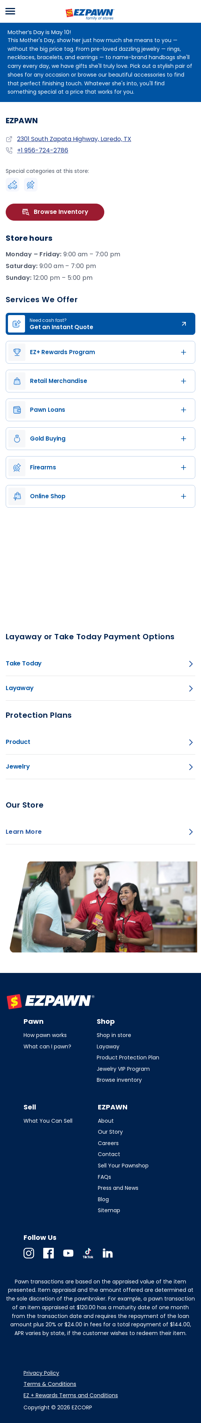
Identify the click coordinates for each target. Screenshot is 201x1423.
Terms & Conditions (50, 1384)
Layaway (108, 1046)
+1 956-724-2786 (42, 150)
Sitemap (109, 1210)
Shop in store (114, 1035)
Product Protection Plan (128, 1057)
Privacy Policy (41, 1373)
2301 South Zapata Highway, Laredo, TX (74, 139)
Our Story (110, 1132)
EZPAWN (77, 20)
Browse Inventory (55, 212)
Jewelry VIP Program (123, 1069)
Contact (109, 1154)
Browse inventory (119, 1080)
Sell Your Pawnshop (123, 1165)
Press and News (118, 1188)
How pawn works (45, 1035)
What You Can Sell (48, 1121)
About (106, 1121)
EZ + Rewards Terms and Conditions (71, 1395)
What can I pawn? (47, 1046)
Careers (108, 1143)
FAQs (104, 1177)
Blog (103, 1199)
